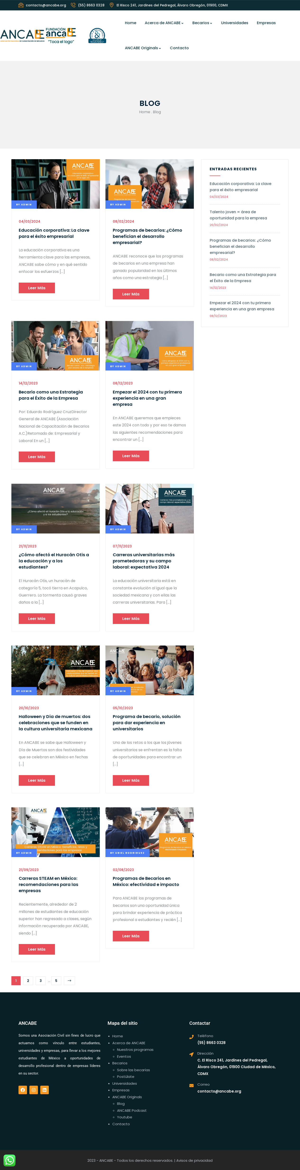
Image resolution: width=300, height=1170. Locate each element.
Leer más (36, 288)
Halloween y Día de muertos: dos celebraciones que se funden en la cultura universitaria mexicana (55, 723)
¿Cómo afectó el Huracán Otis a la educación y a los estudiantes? (54, 561)
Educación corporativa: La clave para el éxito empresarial (54, 233)
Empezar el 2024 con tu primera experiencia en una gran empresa (147, 398)
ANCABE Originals (143, 48)
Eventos (124, 1056)
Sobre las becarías (133, 1069)
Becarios (202, 23)
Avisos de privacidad (194, 1160)
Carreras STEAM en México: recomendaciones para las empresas (48, 884)
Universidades (234, 23)
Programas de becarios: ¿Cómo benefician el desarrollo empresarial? (147, 236)
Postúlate (125, 1076)
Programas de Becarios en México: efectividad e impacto (146, 881)
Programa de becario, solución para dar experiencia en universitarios (147, 723)
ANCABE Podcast (132, 1110)
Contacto (179, 48)
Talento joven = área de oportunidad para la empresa (238, 215)
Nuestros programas (135, 1049)
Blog (121, 1103)
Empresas (266, 23)
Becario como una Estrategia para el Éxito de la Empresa (51, 395)
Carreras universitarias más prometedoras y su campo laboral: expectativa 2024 (144, 561)
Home (130, 23)
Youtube (124, 1117)
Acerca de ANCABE (164, 23)
